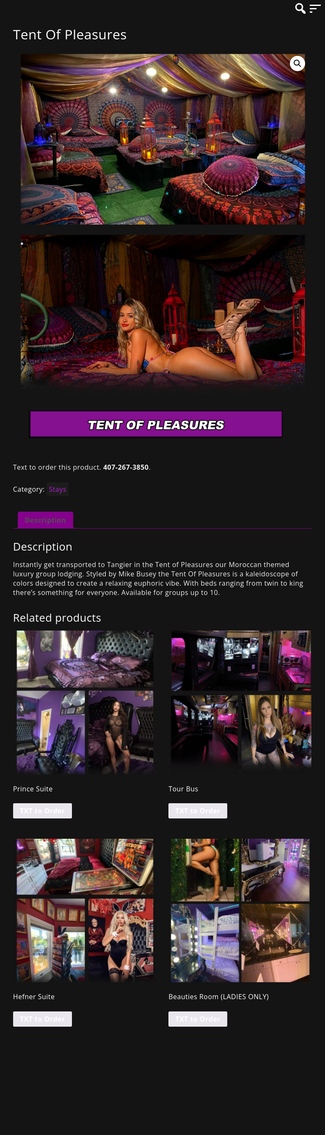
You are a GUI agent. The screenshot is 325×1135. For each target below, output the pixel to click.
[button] (297, 63)
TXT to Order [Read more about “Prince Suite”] (42, 810)
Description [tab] (45, 520)
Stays (57, 489)
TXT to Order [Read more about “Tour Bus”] (197, 810)
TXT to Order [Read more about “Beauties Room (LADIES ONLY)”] (197, 1019)
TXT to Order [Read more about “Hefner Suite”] (42, 1019)
